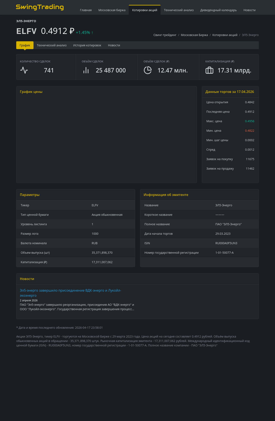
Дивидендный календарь (218, 10)
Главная (86, 10)
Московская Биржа (194, 35)
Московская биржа (111, 10)
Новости (250, 10)
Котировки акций (144, 10)
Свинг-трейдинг (164, 35)
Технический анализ (179, 10)
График (25, 45)
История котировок (87, 45)
